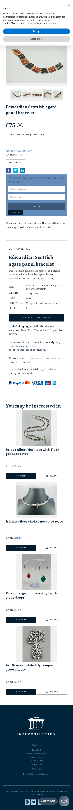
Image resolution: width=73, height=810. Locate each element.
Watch (17, 162)
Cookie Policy (36, 761)
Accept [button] (36, 795)
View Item (21, 476)
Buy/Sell (36, 750)
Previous (21, 28)
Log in (36, 206)
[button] (68, 769)
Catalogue (36, 20)
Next (52, 28)
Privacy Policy (36, 757)
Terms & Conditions (36, 754)
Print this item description (36, 318)
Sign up (16, 213)
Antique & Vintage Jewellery (19, 150)
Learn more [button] (36, 803)
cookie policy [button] (43, 784)
